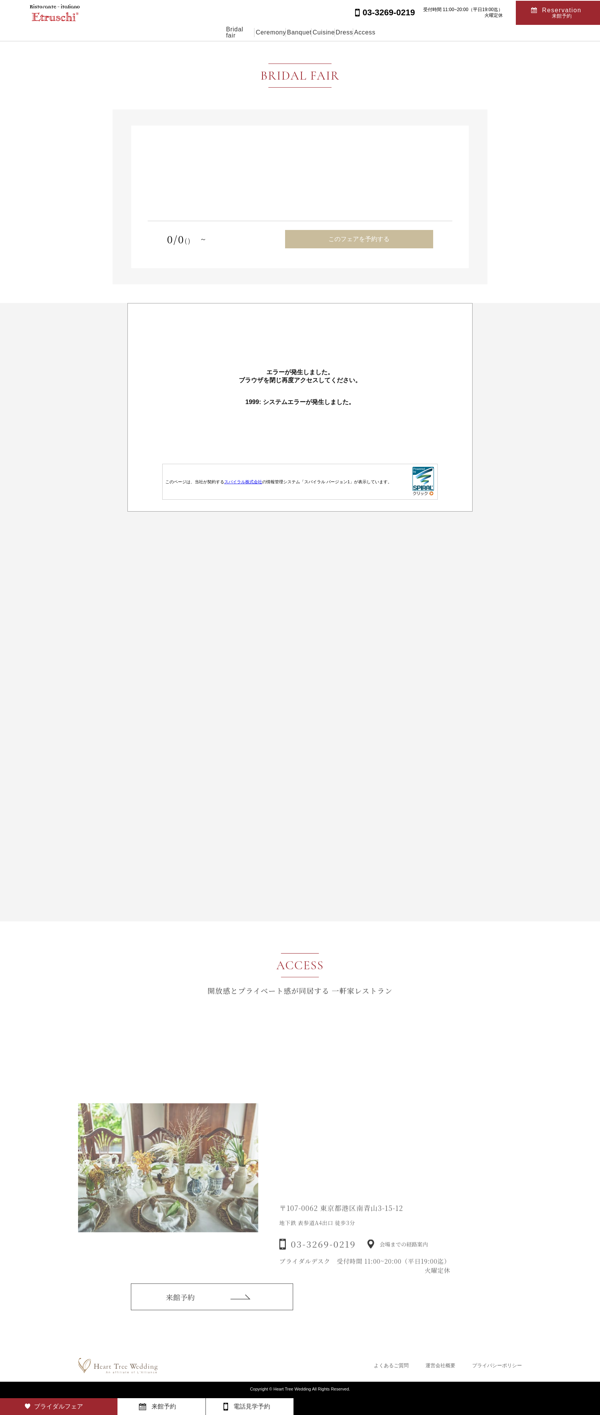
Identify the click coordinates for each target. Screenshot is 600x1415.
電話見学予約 (251, 1406)
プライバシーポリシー (497, 1365)
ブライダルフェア (58, 1406)
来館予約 (180, 1305)
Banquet (288, 32)
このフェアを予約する (359, 239)
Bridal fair (196, 32)
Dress (369, 32)
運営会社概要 (440, 1365)
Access (407, 32)
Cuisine (331, 32)
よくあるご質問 (391, 1365)
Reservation (562, 12)
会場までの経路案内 (404, 1255)
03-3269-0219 (323, 1255)
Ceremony (243, 32)
